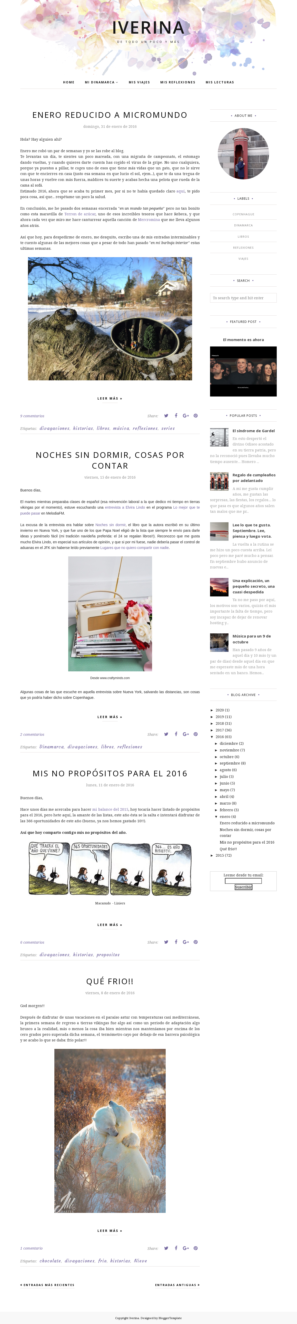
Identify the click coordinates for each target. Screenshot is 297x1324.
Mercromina (149, 219)
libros (103, 428)
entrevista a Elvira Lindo (125, 507)
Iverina (148, 26)
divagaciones (54, 428)
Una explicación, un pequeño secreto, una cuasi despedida (254, 586)
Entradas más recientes (49, 1285)
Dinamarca (51, 747)
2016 (220, 736)
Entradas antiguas (175, 1285)
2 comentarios (32, 734)
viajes (243, 258)
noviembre (229, 750)
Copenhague (243, 214)
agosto (225, 769)
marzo (225, 803)
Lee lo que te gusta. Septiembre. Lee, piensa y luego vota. (252, 530)
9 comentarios (32, 415)
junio (224, 783)
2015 (220, 855)
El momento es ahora (243, 339)
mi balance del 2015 (110, 809)
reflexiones (145, 428)
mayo (224, 789)
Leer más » (110, 399)
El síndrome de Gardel (254, 430)
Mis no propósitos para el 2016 (110, 773)
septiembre (230, 763)
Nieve (140, 1261)
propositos (108, 955)
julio (224, 776)
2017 (220, 730)
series (168, 428)
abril (224, 796)
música (121, 428)
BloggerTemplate (170, 1318)
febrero (226, 809)
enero (225, 816)
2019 (220, 716)
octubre (227, 756)
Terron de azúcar (80, 213)
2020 (220, 710)
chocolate (50, 1261)
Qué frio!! (110, 981)
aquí (180, 191)
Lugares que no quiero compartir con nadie (134, 548)
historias (83, 428)
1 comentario (31, 1248)
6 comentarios (32, 942)
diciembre (229, 743)
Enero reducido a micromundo (110, 114)
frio (102, 1261)
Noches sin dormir (110, 525)
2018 (220, 723)
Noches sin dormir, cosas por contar (110, 460)
